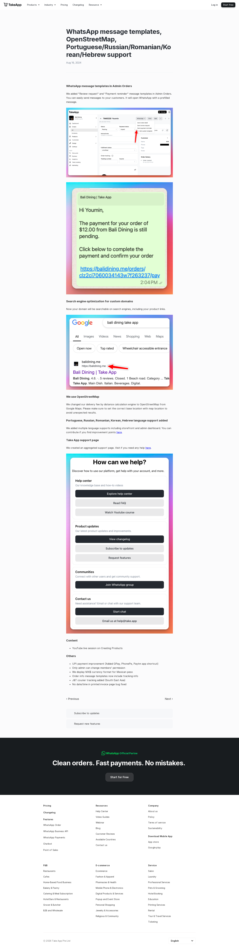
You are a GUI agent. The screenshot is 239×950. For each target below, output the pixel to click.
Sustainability (155, 828)
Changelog (49, 812)
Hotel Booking (155, 893)
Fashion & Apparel (105, 876)
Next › (169, 698)
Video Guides (102, 817)
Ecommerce (101, 871)
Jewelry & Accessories (107, 910)
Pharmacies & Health (106, 882)
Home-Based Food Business (57, 882)
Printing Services (156, 905)
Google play (154, 847)
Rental (151, 910)
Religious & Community (107, 916)
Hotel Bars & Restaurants (56, 899)
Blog (98, 828)
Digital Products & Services (109, 893)
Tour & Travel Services (159, 916)
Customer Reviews (105, 834)
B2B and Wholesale (53, 910)
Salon (151, 871)
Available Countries (106, 839)
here (119, 432)
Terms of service (157, 822)
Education (153, 899)
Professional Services (159, 882)
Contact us (101, 845)
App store (153, 842)
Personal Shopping (105, 905)
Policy (151, 817)
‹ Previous (72, 698)
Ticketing (153, 921)
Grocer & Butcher (52, 905)
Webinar (100, 822)
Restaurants (49, 871)
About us (153, 811)
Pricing (47, 805)
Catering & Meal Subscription (58, 893)
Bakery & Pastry (51, 888)
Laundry (152, 876)
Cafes (46, 876)
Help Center (102, 811)
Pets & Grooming (156, 888)
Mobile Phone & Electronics (109, 888)
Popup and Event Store (108, 899)
